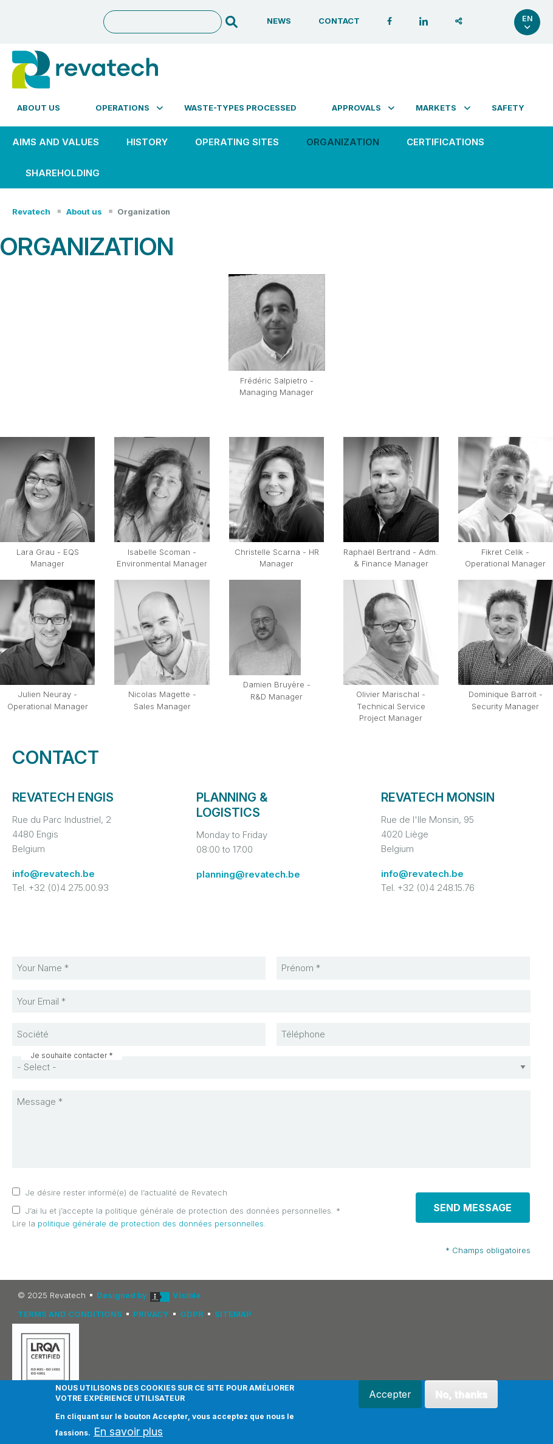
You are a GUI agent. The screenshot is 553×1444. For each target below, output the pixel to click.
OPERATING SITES (237, 142)
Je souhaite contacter (68, 1055)
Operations (129, 107)
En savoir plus (128, 1431)
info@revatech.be (53, 873)
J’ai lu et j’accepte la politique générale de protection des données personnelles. (179, 1210)
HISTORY (147, 142)
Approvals (363, 107)
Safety (508, 107)
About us (38, 107)
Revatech (31, 211)
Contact (339, 21)
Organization (342, 142)
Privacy (151, 1314)
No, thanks (461, 1394)
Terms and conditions (70, 1314)
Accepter (390, 1394)
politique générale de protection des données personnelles (151, 1223)
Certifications (445, 142)
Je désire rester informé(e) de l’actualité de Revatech (126, 1192)
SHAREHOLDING (63, 173)
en (527, 22)
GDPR (192, 1314)
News (279, 21)
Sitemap (233, 1314)
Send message (472, 1208)
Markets (443, 107)
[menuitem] (44, 107)
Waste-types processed (240, 107)
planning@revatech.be (248, 874)
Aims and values (55, 142)
